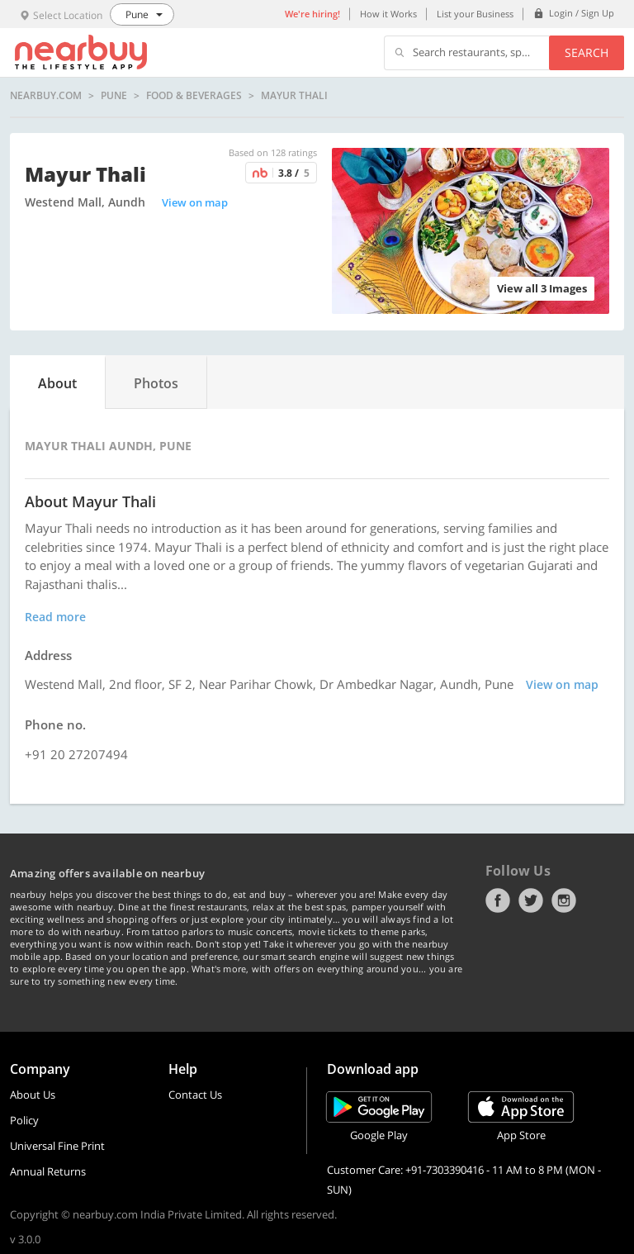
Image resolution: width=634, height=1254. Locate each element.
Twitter (530, 900)
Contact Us (195, 1094)
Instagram (563, 900)
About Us (32, 1094)
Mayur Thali (294, 96)
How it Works (388, 13)
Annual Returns (48, 1171)
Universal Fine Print (57, 1145)
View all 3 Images (542, 288)
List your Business (475, 13)
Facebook (497, 900)
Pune (114, 96)
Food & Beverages (194, 96)
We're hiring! (312, 13)
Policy (24, 1120)
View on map (195, 202)
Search (586, 52)
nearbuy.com (46, 96)
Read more (55, 617)
